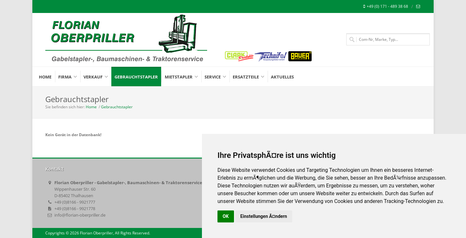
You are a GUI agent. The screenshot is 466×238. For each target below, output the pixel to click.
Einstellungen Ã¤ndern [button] (263, 216)
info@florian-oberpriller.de (79, 215)
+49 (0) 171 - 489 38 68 (385, 6)
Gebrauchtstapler (117, 107)
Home (91, 107)
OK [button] (226, 216)
